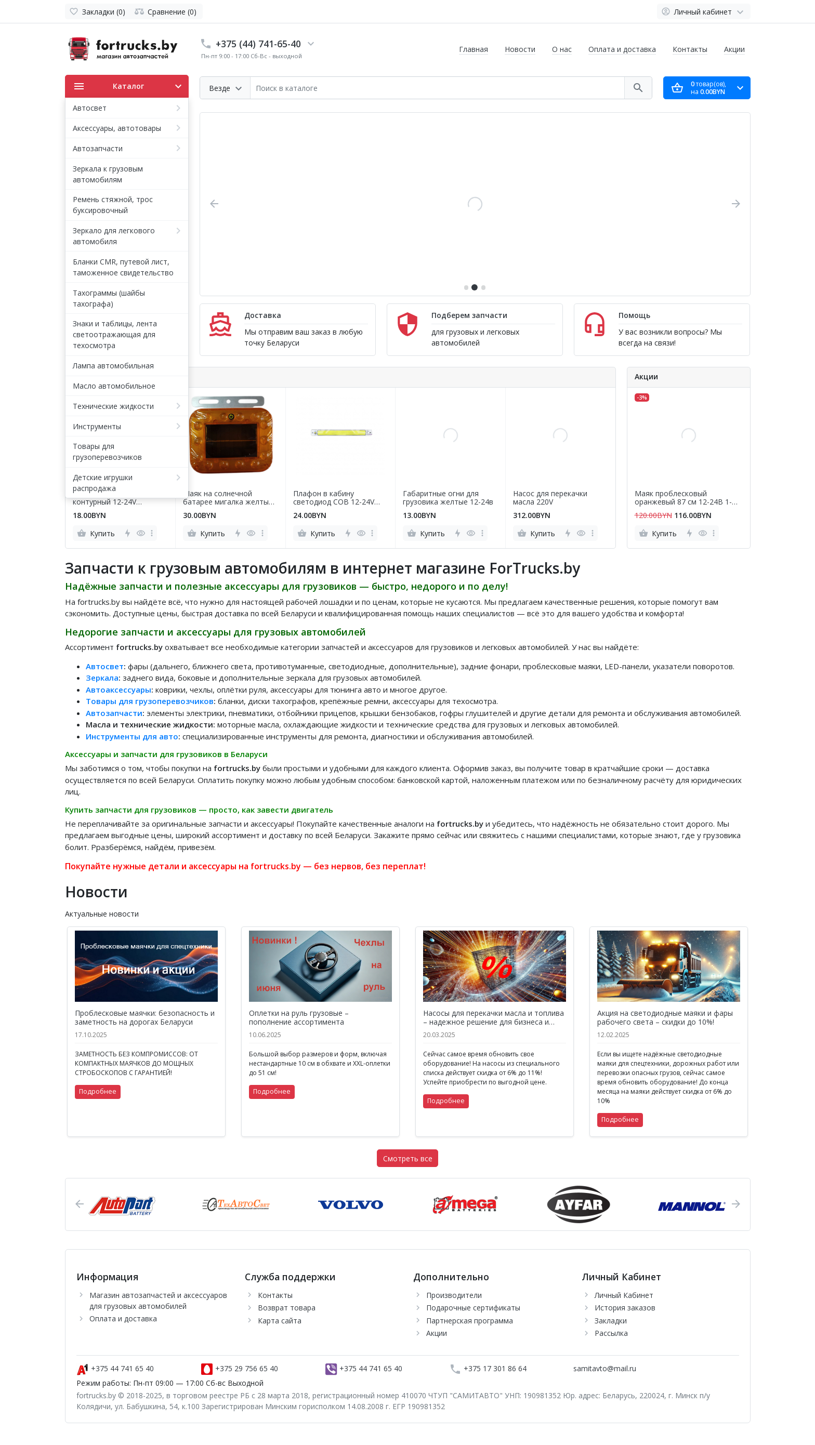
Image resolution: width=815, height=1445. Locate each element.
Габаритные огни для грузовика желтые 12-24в (448, 498)
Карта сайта (279, 1320)
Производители (454, 1295)
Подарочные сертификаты (473, 1308)
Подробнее (97, 1091)
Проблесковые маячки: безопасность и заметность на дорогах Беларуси (145, 1018)
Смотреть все (407, 1158)
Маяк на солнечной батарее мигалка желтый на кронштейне (228, 498)
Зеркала (102, 677)
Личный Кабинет (624, 1295)
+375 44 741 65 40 (115, 1368)
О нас (562, 49)
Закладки (611, 1320)
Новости (520, 49)
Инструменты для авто (132, 736)
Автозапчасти (114, 713)
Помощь (634, 315)
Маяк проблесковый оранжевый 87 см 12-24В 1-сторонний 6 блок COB (683, 498)
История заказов (625, 1308)
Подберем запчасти (469, 315)
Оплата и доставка (622, 49)
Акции (734, 49)
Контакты (690, 49)
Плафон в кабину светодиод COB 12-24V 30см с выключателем (333, 498)
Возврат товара (287, 1308)
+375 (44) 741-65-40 (258, 43)
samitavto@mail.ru (604, 1368)
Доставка (262, 315)
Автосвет (105, 666)
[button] (466, 287)
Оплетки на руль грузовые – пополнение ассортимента (299, 1018)
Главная (473, 49)
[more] (152, 533)
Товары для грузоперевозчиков (150, 701)
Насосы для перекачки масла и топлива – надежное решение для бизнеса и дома (493, 1018)
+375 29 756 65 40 (239, 1368)
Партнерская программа (469, 1320)
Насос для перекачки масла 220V (550, 498)
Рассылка (611, 1333)
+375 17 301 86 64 (488, 1368)
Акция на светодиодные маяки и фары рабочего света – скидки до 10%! (665, 1018)
